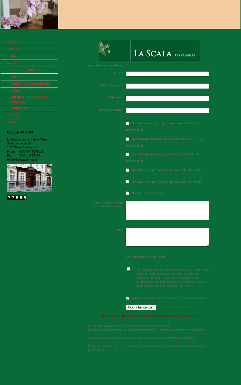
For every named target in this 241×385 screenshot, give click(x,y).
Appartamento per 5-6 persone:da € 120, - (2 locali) (166, 181)
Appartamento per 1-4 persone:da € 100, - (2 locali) (166, 170)
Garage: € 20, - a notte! (147, 193)
